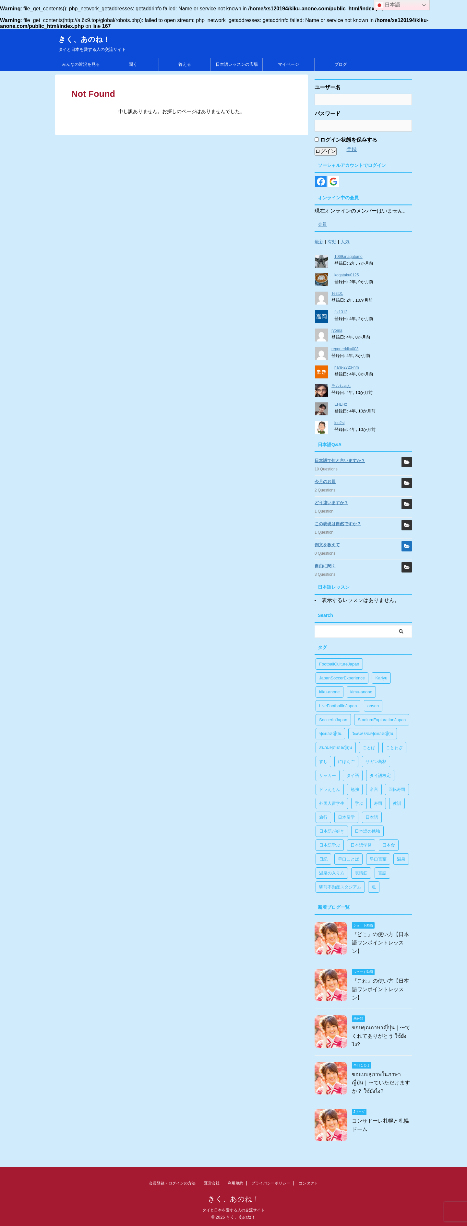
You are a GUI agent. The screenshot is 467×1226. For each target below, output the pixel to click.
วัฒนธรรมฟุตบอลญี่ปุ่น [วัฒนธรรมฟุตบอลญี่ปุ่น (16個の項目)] (372, 733)
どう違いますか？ (331, 502)
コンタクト (308, 1183)
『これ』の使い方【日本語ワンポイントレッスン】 (380, 989)
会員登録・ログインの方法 (172, 1183)
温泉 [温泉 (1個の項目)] (401, 859)
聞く (133, 64)
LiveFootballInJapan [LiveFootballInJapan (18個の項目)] (338, 705)
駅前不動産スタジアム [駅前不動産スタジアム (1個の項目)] (340, 887)
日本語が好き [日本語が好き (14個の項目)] (331, 831)
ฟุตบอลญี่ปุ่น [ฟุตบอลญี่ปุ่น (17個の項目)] (330, 733)
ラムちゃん (341, 386)
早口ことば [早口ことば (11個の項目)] (348, 859)
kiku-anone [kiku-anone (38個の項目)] (329, 691)
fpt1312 (340, 312)
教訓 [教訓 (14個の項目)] (397, 803)
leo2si (339, 423)
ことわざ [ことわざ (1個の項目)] (394, 747)
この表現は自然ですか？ (338, 523)
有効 (332, 241)
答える (184, 64)
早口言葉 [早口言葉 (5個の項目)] (378, 859)
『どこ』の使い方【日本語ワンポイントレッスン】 (380, 942)
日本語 (388, 5)
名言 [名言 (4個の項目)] (374, 789)
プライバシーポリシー (270, 1183)
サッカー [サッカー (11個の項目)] (327, 775)
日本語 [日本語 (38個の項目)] (371, 817)
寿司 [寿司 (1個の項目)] (378, 803)
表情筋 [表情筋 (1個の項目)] (361, 873)
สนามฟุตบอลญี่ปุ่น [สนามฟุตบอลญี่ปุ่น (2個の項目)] (335, 747)
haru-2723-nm (346, 367)
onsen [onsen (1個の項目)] (373, 705)
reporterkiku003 (344, 349)
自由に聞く (325, 565)
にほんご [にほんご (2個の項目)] (346, 761)
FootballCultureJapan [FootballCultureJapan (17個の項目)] (339, 664)
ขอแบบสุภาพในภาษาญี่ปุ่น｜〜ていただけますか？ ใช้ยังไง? (381, 1082)
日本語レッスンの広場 (237, 64)
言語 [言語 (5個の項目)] (382, 873)
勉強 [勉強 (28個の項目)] (355, 789)
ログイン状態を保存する (346, 140)
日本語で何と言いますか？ (340, 460)
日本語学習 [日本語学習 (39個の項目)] (361, 845)
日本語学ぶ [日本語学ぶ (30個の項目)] (329, 845)
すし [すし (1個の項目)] (323, 761)
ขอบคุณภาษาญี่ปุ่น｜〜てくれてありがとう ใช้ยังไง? (381, 1036)
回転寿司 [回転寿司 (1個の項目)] (397, 789)
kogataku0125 (346, 275)
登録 (351, 149)
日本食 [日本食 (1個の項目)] (388, 845)
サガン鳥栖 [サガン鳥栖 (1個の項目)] (376, 761)
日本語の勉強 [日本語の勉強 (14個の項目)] (367, 831)
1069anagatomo (348, 256)
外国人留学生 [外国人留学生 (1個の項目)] (331, 803)
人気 (345, 241)
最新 (319, 241)
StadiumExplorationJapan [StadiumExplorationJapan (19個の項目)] (382, 719)
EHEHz (340, 404)
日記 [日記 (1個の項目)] (323, 859)
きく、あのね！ (84, 39)
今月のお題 (325, 481)
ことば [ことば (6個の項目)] (369, 747)
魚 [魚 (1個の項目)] (374, 887)
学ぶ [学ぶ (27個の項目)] (359, 803)
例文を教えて (327, 544)
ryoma (336, 330)
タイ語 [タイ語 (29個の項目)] (352, 775)
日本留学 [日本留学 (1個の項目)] (346, 817)
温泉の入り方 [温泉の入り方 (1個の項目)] (331, 873)
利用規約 (235, 1183)
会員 (322, 224)
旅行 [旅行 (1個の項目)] (323, 817)
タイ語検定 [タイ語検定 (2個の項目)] (380, 775)
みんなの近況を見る (81, 64)
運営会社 (212, 1183)
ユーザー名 (328, 87)
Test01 (337, 293)
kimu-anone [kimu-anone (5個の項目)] (361, 691)
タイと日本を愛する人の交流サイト (233, 1210)
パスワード (328, 113)
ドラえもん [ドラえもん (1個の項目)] (329, 789)
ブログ (340, 64)
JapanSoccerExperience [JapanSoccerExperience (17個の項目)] (342, 678)
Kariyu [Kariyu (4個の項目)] (381, 678)
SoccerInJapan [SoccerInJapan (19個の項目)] (333, 719)
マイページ (288, 64)
